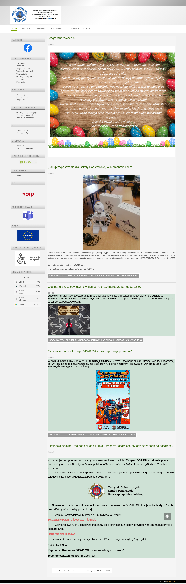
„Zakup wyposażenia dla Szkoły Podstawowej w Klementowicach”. (90, 167)
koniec (107, 571)
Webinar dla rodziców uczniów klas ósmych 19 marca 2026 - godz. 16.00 (95, 287)
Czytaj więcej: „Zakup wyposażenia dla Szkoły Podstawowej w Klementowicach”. (93, 276)
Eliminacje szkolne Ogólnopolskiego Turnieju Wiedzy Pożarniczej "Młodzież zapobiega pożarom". (110, 446)
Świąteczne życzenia (61, 38)
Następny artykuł (94, 571)
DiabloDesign (172, 582)
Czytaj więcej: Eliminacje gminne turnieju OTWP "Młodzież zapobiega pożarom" (92, 436)
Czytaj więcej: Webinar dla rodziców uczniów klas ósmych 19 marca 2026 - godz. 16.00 (95, 341)
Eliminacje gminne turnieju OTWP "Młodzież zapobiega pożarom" (90, 351)
